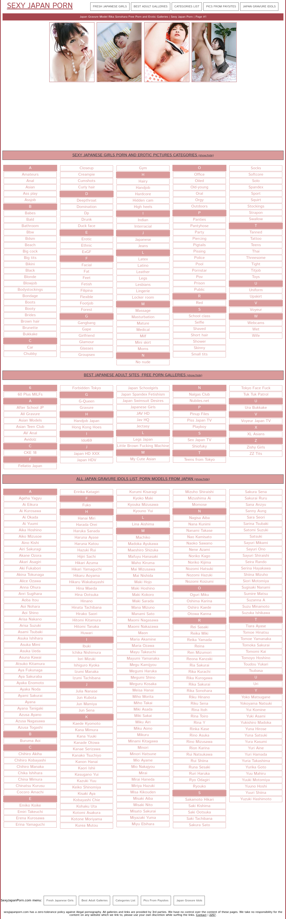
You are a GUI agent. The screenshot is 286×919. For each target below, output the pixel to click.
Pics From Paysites (221, 6)
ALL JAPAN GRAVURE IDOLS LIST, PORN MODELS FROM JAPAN (143, 479)
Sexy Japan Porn (40, 6)
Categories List (186, 6)
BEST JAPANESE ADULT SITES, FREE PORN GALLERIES (143, 375)
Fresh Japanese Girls (110, 6)
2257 (212, 915)
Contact (201, 915)
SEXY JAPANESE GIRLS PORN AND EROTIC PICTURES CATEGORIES (143, 155)
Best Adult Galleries (151, 6)
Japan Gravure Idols (259, 6)
